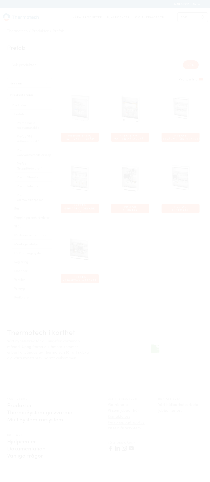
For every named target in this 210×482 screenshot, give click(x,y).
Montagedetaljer (26, 244)
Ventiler (19, 279)
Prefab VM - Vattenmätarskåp (29, 138)
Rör (16, 208)
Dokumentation (26, 448)
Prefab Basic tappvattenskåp (28, 125)
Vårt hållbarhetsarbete (178, 404)
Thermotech (17, 30)
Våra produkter (87, 17)
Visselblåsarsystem (124, 427)
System (16, 83)
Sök (191, 65)
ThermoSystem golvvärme (39, 412)
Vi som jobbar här (123, 410)
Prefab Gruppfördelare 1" (29, 165)
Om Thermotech (150, 17)
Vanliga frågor (25, 455)
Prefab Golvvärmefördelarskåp (34, 152)
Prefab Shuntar (28, 177)
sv (195, 4)
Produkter (40, 30)
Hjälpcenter (118, 17)
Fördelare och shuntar (30, 235)
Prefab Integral (28, 186)
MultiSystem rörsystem (35, 419)
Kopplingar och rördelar (32, 217)
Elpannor (20, 271)
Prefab (58, 30)
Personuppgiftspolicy (126, 422)
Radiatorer (22, 297)
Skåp (17, 226)
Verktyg (19, 288)
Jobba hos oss (170, 410)
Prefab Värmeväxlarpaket (30, 197)
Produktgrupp (22, 95)
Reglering (21, 262)
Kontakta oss (119, 416)
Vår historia (118, 404)
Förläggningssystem (28, 253)
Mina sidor (181, 4)
